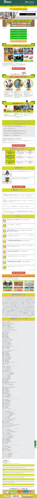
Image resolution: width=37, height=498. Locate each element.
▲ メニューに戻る (32, 112)
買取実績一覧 (12, 6)
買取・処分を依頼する (18, 61)
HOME (5, 6)
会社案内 (25, 6)
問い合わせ (19, 6)
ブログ (31, 6)
